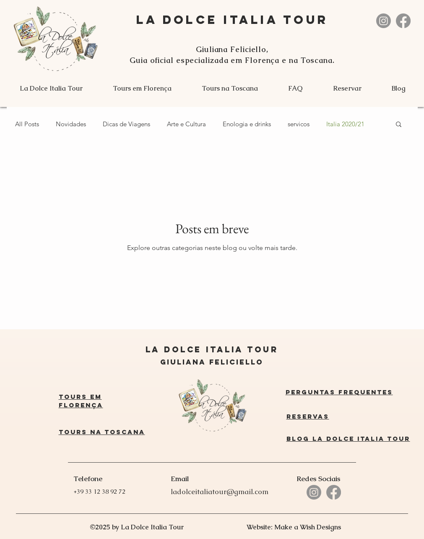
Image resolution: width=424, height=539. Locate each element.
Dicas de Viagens (126, 124)
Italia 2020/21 (345, 124)
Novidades (71, 124)
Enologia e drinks (247, 124)
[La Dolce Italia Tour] (383, 20)
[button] (399, 124)
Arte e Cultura (186, 124)
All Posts (27, 124)
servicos (299, 124)
